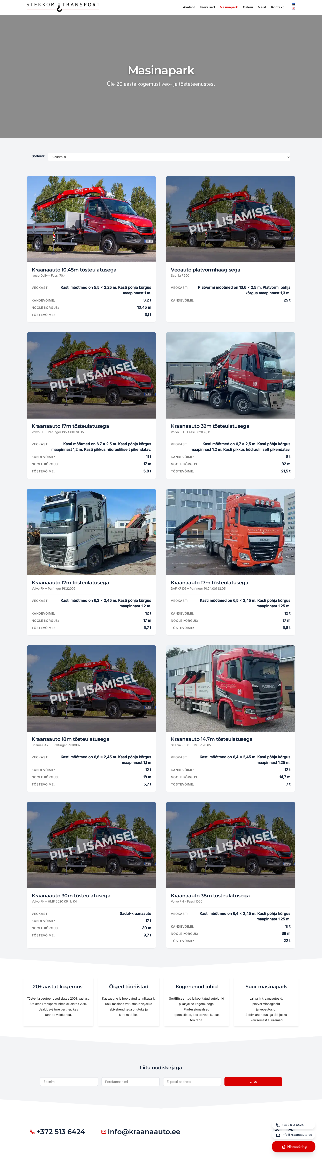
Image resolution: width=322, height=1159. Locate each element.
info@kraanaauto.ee (146, 1132)
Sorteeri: (38, 156)
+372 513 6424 (59, 1132)
